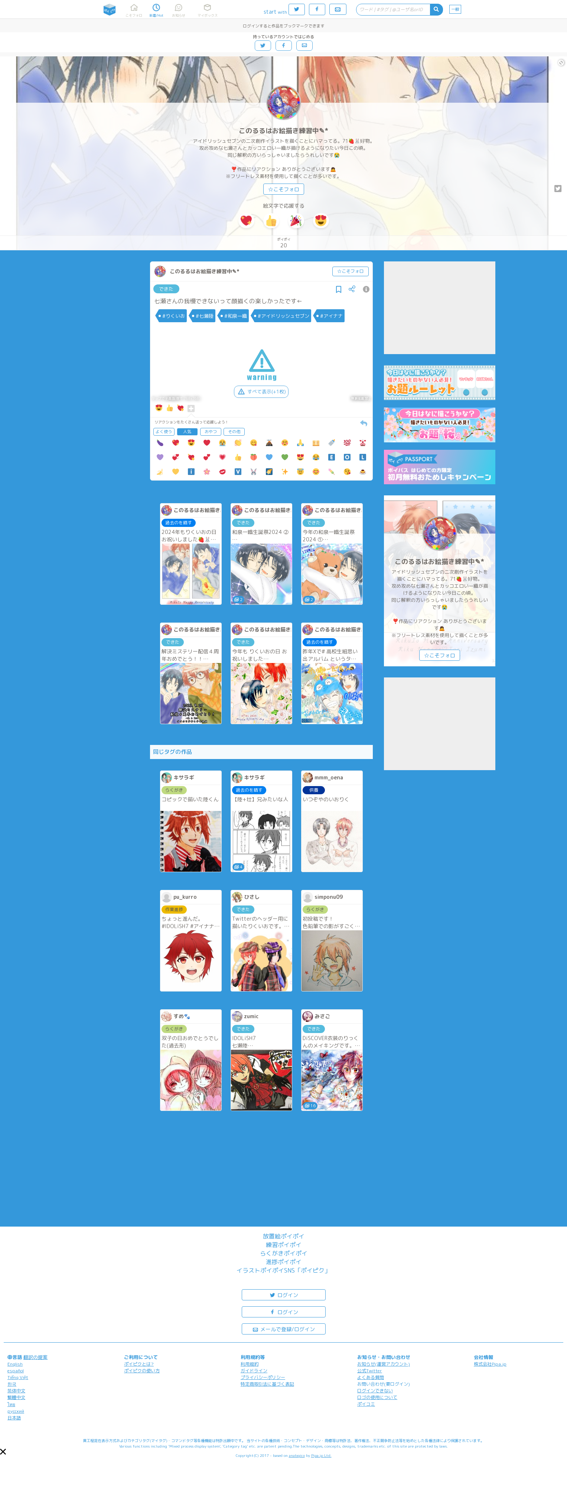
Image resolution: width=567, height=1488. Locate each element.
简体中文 (16, 1391)
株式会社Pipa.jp (490, 1364)
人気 (187, 432)
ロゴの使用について (377, 1397)
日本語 (14, 1418)
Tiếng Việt (17, 1377)
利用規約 (249, 1364)
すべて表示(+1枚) (261, 391)
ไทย (11, 1404)
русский (15, 1411)
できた (166, 289)
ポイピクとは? (139, 1364)
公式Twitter (369, 1370)
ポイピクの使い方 (142, 1370)
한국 (11, 1384)
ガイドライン (254, 1370)
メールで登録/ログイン (283, 1328)
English (15, 1364)
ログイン (283, 1294)
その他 (234, 432)
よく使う (164, 432)
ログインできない (375, 1391)
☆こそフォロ (283, 189)
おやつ (211, 432)
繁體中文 (16, 1397)
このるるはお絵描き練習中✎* (283, 130)
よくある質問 (370, 1377)
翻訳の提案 (35, 1357)
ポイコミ (366, 1404)
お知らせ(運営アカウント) (383, 1364)
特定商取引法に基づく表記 (267, 1384)
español (15, 1370)
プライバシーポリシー (263, 1377)
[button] (3, 1452)
